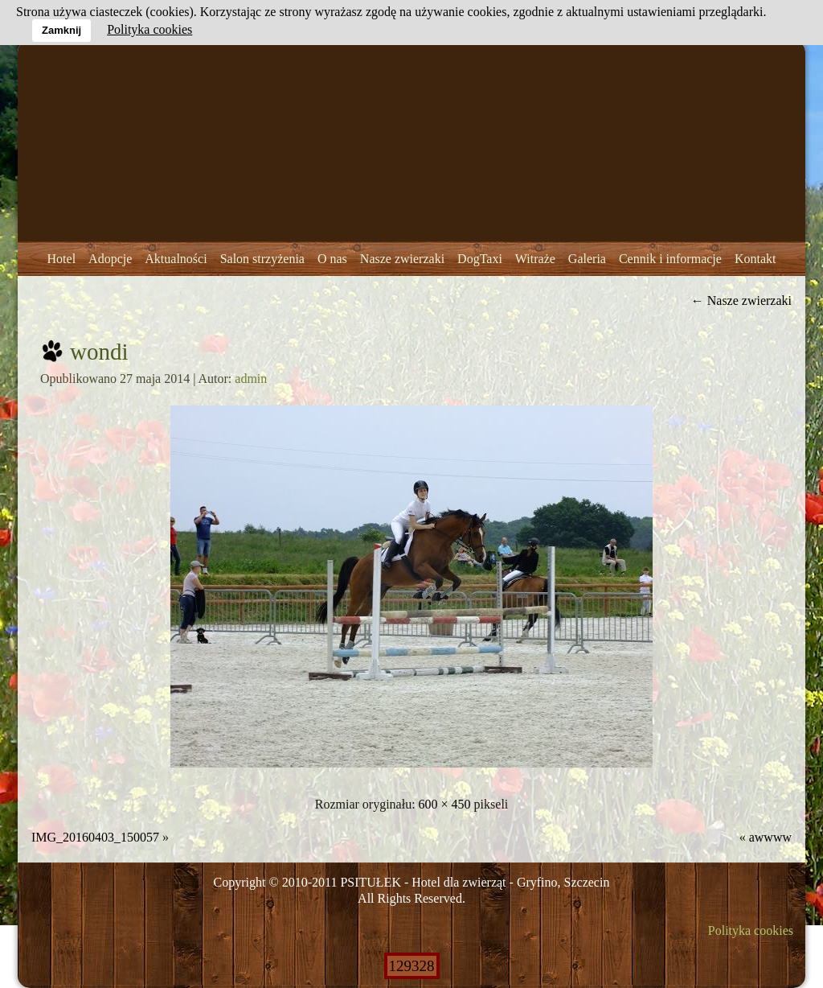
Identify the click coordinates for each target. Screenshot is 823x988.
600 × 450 (445, 804)
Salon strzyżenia (262, 259)
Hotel (61, 259)
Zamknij (61, 30)
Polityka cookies (750, 930)
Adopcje (110, 259)
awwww (770, 837)
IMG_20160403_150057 (95, 837)
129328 (412, 965)
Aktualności (176, 259)
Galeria (587, 259)
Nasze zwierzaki (402, 259)
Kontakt (755, 259)
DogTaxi (479, 259)
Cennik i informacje (670, 259)
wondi (99, 351)
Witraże (535, 259)
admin (251, 378)
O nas (332, 259)
